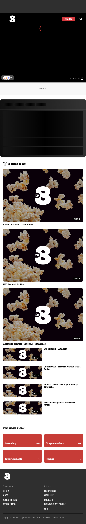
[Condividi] (76, 78)
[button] (9, 78)
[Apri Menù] (5, 19)
